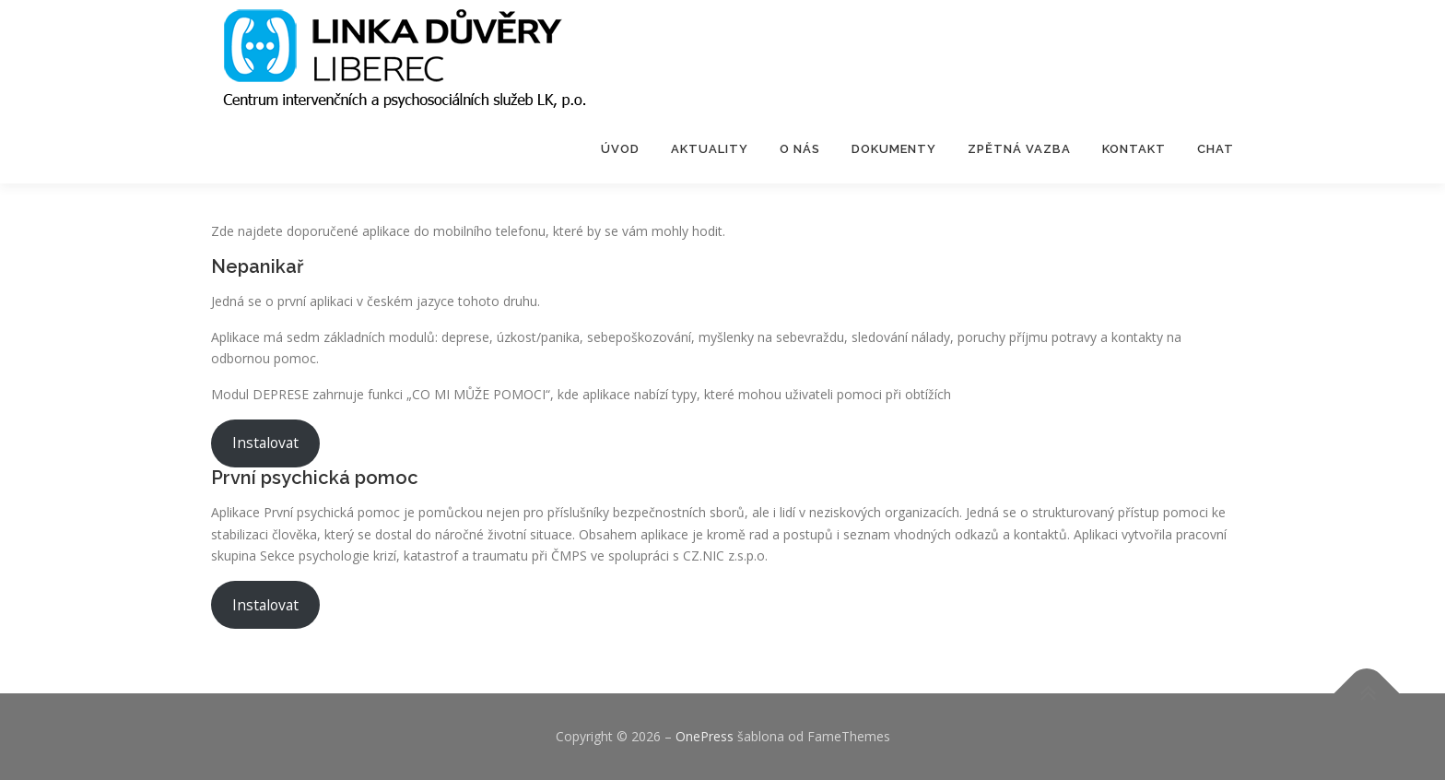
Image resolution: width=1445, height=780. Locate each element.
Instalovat (265, 442)
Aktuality (709, 149)
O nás (800, 149)
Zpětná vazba (1019, 149)
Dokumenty (894, 149)
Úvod (620, 149)
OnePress (705, 736)
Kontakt (1134, 149)
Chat (1215, 149)
